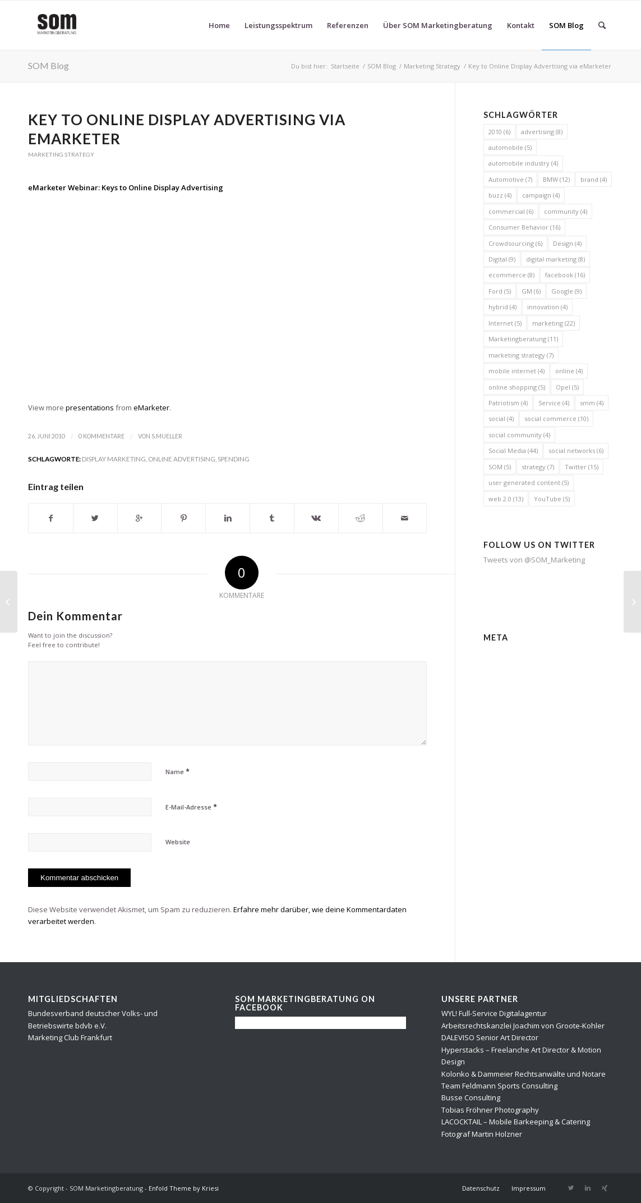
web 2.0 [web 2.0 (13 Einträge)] (505, 499)
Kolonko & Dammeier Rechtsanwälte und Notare (523, 1074)
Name (177, 771)
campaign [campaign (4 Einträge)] (541, 195)
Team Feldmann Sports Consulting (499, 1086)
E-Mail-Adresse (191, 807)
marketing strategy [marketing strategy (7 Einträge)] (521, 355)
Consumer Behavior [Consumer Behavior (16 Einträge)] (524, 227)
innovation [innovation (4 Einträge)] (547, 307)
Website (177, 842)
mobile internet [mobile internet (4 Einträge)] (516, 371)
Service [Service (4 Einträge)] (553, 403)
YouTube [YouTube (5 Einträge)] (552, 499)
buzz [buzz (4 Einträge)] (499, 195)
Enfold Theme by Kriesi (184, 1188)
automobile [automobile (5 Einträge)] (510, 147)
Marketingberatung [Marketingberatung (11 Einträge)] (523, 339)
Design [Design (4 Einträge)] (567, 243)
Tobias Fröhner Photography (490, 1110)
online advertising (181, 459)
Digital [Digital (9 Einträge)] (501, 259)
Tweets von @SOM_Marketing (534, 560)
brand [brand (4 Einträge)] (593, 179)
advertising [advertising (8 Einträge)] (541, 131)
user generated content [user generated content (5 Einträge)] (528, 482)
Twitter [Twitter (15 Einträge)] (581, 467)
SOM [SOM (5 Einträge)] (499, 467)
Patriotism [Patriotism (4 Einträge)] (508, 403)
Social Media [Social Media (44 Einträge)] (513, 450)
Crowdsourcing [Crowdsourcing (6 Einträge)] (515, 243)
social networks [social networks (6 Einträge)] (575, 450)
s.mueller (166, 436)
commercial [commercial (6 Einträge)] (510, 211)
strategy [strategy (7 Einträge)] (538, 467)
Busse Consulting (470, 1097)
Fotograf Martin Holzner (481, 1134)
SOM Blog (48, 65)
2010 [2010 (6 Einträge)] (499, 131)
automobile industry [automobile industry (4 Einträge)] (523, 163)
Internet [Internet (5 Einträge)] (505, 323)
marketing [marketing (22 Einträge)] (553, 323)
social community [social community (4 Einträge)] (519, 435)
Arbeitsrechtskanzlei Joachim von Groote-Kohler (523, 1026)
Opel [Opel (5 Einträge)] (567, 387)
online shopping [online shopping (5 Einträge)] (516, 387)
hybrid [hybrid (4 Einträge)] (502, 307)
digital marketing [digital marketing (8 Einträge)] (555, 259)
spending (234, 459)
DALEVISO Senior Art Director (489, 1037)
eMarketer (151, 407)
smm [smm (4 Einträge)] (591, 403)
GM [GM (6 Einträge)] (531, 291)
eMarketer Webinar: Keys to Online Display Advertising (125, 187)
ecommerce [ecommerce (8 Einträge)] (511, 275)
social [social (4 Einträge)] (501, 418)
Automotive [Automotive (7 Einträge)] (510, 179)
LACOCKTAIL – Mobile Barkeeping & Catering (515, 1122)
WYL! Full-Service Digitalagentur (494, 1013)
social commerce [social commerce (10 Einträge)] (556, 418)
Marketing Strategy (432, 66)
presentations (90, 407)
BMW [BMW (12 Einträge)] (556, 179)
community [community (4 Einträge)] (565, 211)
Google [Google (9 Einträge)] (566, 291)
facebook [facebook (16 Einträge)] (565, 275)
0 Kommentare (101, 436)
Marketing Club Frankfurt (70, 1037)
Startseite (345, 66)
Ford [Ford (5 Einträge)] (499, 291)
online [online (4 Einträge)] (569, 371)
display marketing (114, 459)
